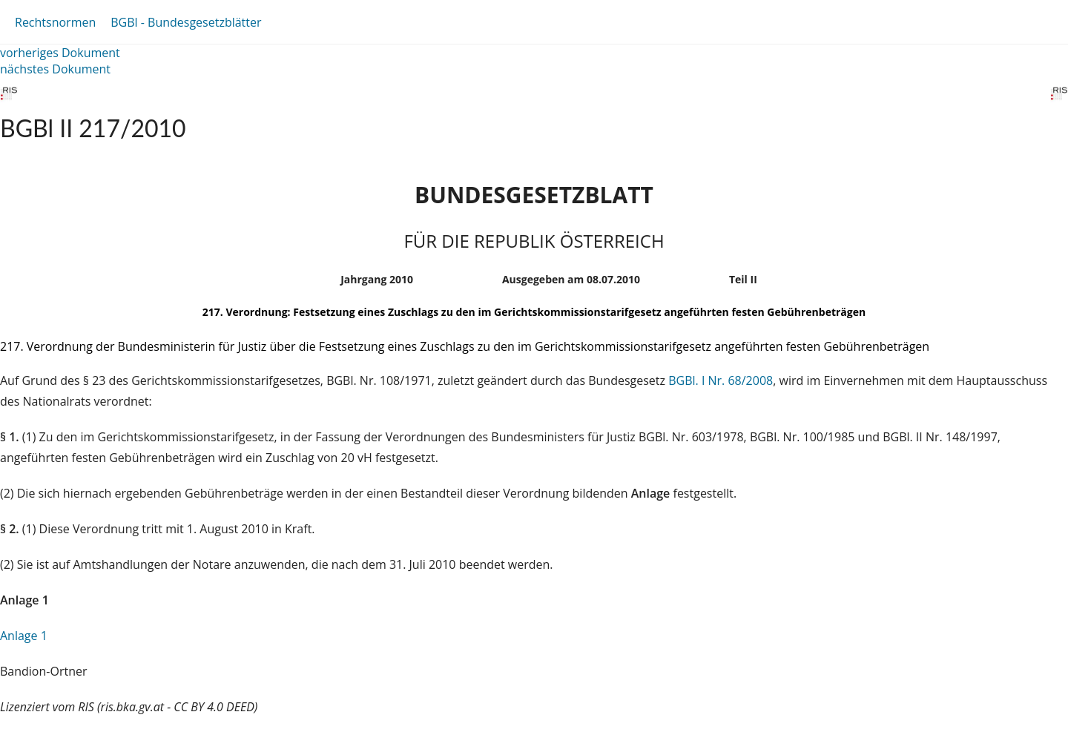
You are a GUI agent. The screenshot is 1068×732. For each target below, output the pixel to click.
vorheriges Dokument (60, 52)
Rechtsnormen (55, 22)
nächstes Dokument (55, 69)
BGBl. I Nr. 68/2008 (720, 380)
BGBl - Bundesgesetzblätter (186, 22)
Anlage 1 (23, 635)
